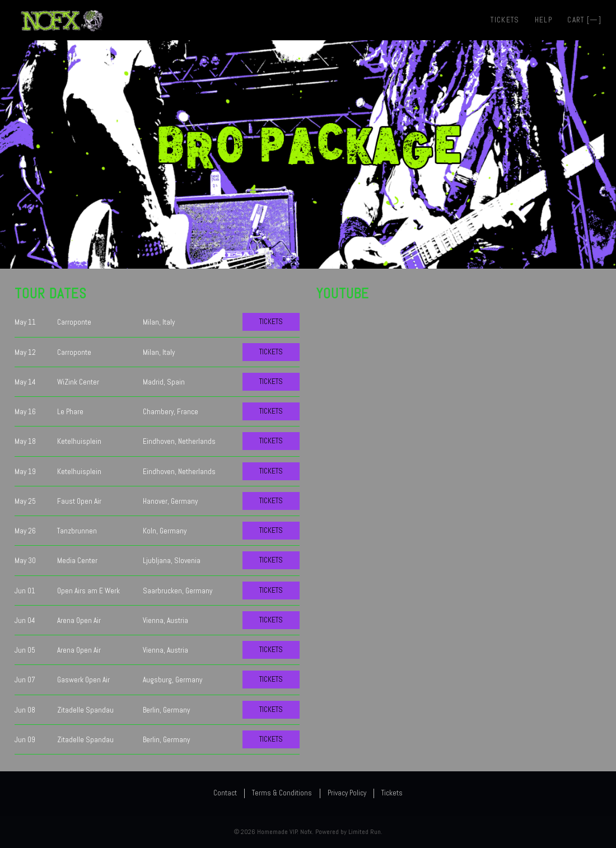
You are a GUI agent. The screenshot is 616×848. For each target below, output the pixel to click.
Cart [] (584, 20)
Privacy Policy (347, 793)
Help (543, 20)
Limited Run (364, 831)
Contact (225, 793)
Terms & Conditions (282, 793)
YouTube (342, 293)
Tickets (505, 20)
